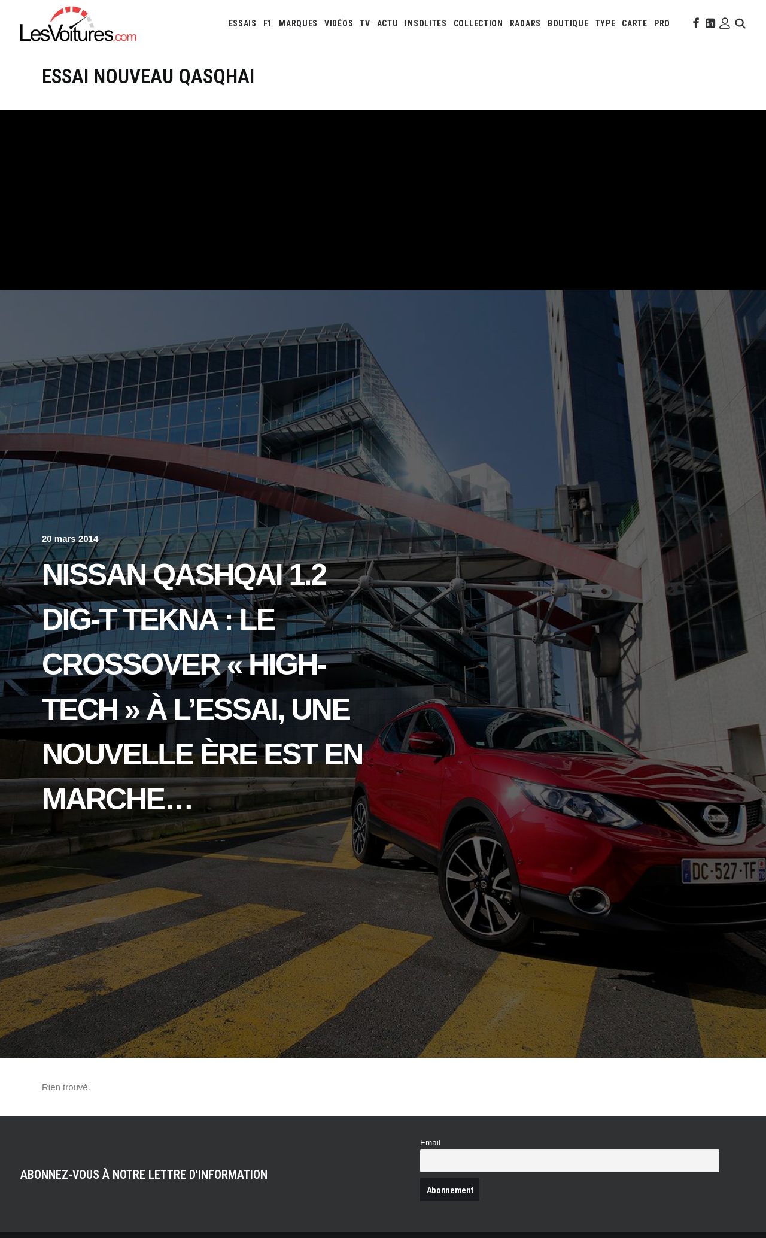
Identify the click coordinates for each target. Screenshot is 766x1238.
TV (365, 23)
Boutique (568, 23)
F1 (267, 23)
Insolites (425, 23)
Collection (478, 23)
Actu (388, 23)
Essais (243, 23)
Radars (525, 23)
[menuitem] (242, 23)
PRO (662, 23)
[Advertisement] (383, 200)
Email (430, 1142)
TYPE (605, 23)
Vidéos (338, 23)
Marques (298, 23)
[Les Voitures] (78, 23)
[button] (694, 23)
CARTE (635, 23)
